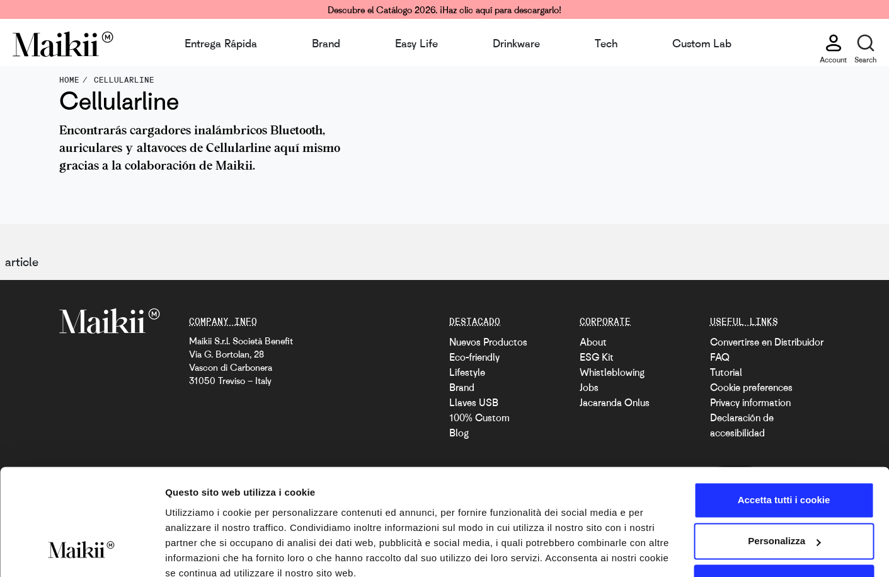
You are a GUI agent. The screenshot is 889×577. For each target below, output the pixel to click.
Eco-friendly (474, 357)
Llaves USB (473, 402)
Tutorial (726, 372)
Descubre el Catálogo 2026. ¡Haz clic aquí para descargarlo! (444, 9)
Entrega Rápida (221, 43)
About (593, 341)
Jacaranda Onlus (615, 402)
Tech (606, 43)
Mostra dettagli (199, 552)
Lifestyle (467, 372)
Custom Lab (701, 43)
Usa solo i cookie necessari (784, 527)
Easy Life (416, 43)
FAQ (720, 357)
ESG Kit (597, 357)
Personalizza (784, 485)
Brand (326, 43)
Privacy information (750, 402)
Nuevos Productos (488, 341)
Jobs (589, 387)
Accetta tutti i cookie (784, 444)
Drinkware (516, 43)
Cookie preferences (751, 387)
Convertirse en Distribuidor (766, 341)
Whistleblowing (612, 372)
